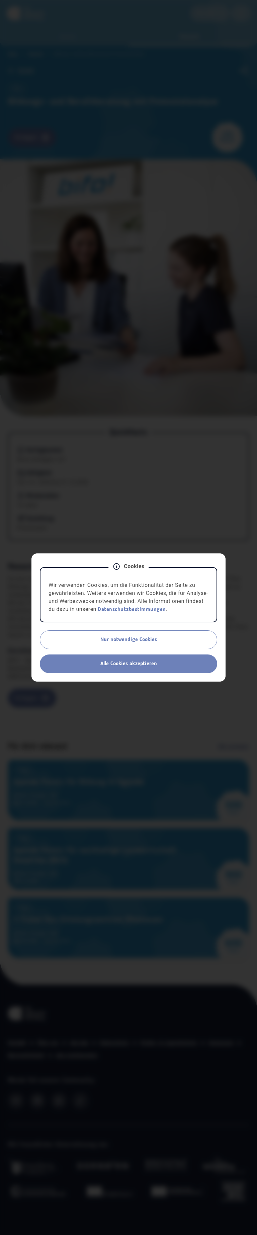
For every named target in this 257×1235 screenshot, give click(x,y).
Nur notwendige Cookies (128, 639)
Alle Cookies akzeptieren (128, 664)
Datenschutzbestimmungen (132, 609)
